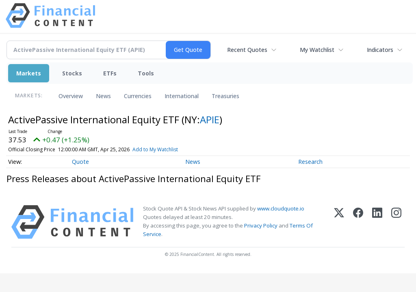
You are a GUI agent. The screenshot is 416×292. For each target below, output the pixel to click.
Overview (70, 96)
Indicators (380, 50)
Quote (80, 161)
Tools (146, 73)
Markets (28, 73)
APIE (209, 119)
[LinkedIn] (377, 222)
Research (310, 161)
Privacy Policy (260, 225)
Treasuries (225, 96)
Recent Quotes (247, 50)
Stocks (72, 73)
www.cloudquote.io (280, 208)
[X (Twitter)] (339, 222)
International (182, 96)
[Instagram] (396, 222)
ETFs (110, 73)
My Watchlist (317, 50)
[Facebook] (358, 222)
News (103, 96)
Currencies (138, 96)
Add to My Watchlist (166, 149)
